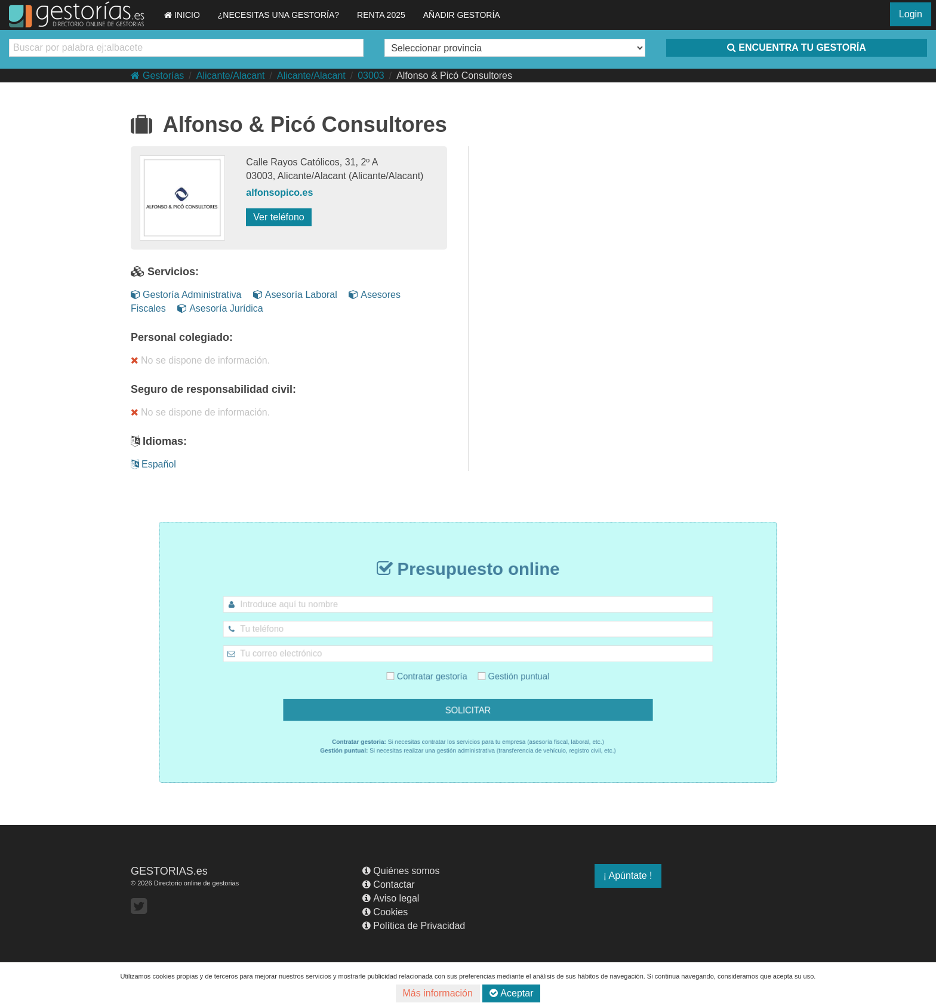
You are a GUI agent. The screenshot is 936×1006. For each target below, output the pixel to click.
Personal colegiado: (182, 337)
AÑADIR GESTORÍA (461, 15)
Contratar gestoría (434, 672)
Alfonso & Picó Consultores (454, 75)
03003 (371, 75)
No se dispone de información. (200, 360)
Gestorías (157, 75)
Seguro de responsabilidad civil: (213, 389)
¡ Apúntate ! (628, 875)
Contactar (388, 884)
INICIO (182, 15)
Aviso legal (390, 898)
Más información (438, 993)
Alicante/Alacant (230, 75)
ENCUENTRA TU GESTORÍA (796, 47)
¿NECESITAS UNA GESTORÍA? (278, 15)
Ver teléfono (278, 217)
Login (910, 14)
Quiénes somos (400, 871)
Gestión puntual (505, 672)
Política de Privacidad (413, 926)
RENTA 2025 (381, 15)
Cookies (385, 912)
